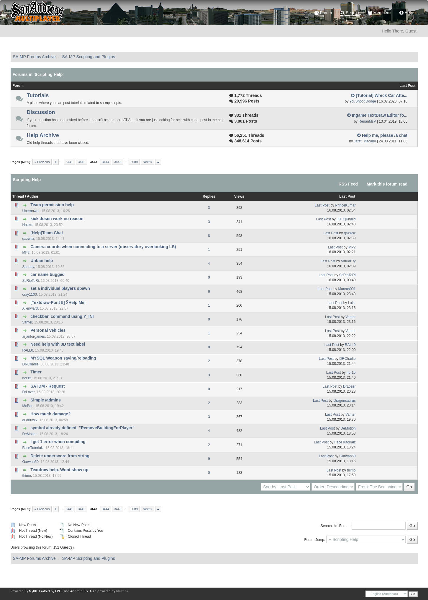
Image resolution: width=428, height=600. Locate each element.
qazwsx (28, 239)
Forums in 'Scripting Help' (38, 74)
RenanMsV (367, 121)
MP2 (26, 253)
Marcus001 (346, 289)
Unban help (41, 260)
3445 (117, 162)
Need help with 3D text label (57, 344)
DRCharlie (30, 364)
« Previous (42, 162)
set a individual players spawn (60, 288)
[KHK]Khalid (346, 219)
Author (32, 196)
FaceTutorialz (33, 448)
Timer (36, 372)
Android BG (79, 591)
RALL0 (27, 350)
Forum (323, 12)
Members (379, 12)
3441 (69, 162)
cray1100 (29, 294)
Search (350, 12)
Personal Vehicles (47, 330)
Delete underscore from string (59, 455)
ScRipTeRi (30, 281)
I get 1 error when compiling (58, 441)
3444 (105, 162)
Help (406, 12)
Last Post (347, 196)
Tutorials (38, 95)
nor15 (27, 378)
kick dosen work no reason (56, 218)
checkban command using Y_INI (62, 316)
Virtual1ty (348, 261)
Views (239, 196)
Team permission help (52, 204)
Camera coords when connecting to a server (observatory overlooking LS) (103, 246)
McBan (27, 406)
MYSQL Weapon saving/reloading (63, 358)
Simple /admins (45, 400)
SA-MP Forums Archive (34, 56)
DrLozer (28, 392)
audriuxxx (29, 420)
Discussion (41, 112)
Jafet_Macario (365, 141)
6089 (134, 162)
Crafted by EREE (51, 591)
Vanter (27, 322)
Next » (147, 162)
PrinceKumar (345, 205)
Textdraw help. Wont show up (59, 469)
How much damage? (50, 414)
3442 (81, 162)
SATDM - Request (47, 386)
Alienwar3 (30, 308)
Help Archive (43, 135)
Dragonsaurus (344, 401)
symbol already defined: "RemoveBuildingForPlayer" (82, 427)
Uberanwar (31, 211)
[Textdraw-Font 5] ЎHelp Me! (58, 302)
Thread (18, 196)
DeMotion (29, 434)
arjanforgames (33, 336)
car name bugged (47, 274)
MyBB (33, 591)
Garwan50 (30, 462)
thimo (26, 476)
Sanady (28, 267)
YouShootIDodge (363, 101)
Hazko (27, 225)
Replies (209, 196)
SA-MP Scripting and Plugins (88, 56)
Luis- (352, 303)
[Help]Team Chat (46, 232)
